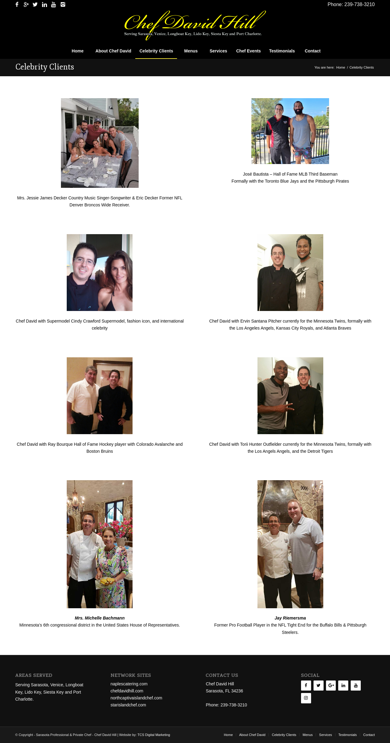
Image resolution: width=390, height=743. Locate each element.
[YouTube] (356, 685)
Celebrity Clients (44, 67)
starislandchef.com (128, 704)
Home (340, 67)
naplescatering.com (129, 683)
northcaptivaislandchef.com (136, 697)
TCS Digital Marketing (153, 735)
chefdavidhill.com (127, 690)
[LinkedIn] (343, 685)
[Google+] (331, 685)
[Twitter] (319, 685)
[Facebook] (306, 685)
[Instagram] (306, 698)
